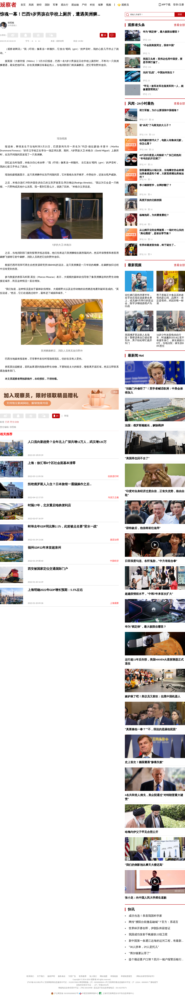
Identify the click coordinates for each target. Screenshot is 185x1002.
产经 (84, 4)
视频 (108, 4)
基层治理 (114, 539)
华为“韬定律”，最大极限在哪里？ (161, 31)
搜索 (180, 14)
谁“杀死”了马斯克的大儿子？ (155, 125)
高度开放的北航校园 (150, 200)
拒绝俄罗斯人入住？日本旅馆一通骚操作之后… (60, 484)
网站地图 (103, 976)
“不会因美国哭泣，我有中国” (159, 45)
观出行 (64, 4)
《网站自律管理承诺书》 (145, 976)
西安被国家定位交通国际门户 (48, 569)
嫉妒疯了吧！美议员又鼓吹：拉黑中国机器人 (152, 696)
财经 (39, 4)
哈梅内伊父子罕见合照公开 (141, 832)
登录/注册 (178, 4)
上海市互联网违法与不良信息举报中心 (116, 993)
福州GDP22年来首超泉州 (44, 547)
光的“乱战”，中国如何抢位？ (159, 72)
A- (32, 41)
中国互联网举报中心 (89, 993)
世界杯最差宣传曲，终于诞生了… (157, 245)
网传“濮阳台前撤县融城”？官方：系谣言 (153, 922)
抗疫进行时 (113, 476)
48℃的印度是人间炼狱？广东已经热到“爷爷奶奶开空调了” (160, 157)
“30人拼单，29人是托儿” (144, 947)
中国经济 (114, 561)
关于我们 (40, 976)
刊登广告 (72, 976)
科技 (92, 4)
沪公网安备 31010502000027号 (65, 993)
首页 (23, 4)
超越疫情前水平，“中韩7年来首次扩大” (149, 594)
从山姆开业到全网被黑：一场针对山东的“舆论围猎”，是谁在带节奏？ (161, 232)
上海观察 (114, 603)
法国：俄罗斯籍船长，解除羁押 (144, 425)
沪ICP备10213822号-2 (35, 982)
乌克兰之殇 (113, 497)
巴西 (7, 422)
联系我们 (30, 976)
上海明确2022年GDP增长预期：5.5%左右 (55, 590)
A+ (39, 41)
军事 (55, 4)
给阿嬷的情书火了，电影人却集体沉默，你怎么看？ (161, 142)
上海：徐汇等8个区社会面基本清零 (52, 463)
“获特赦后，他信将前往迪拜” (143, 528)
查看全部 (179, 25)
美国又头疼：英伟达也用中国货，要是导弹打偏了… (162, 60)
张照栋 (11, 23)
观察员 (123, 5)
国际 (47, 4)
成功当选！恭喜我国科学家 (145, 915)
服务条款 (61, 976)
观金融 (75, 4)
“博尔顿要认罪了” (139, 953)
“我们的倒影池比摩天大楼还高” (144, 865)
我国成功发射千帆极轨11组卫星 (148, 934)
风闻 (31, 4)
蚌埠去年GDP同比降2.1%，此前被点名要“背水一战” (63, 526)
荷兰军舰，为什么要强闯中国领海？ (159, 110)
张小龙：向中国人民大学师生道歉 (145, 897)
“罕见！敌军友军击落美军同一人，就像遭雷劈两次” (163, 88)
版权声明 (51, 976)
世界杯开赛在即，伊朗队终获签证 (149, 928)
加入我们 (93, 976)
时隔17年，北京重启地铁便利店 (49, 505)
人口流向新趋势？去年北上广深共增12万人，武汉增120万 (67, 442)
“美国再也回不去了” (137, 458)
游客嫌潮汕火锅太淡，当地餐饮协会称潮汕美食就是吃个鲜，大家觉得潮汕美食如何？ (161, 173)
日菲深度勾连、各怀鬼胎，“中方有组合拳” (151, 561)
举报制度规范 (126, 976)
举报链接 (114, 976)
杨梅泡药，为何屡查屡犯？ (154, 215)
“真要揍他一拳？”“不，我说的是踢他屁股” (151, 729)
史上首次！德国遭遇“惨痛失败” (144, 762)
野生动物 (14, 422)
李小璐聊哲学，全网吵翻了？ (155, 185)
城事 (100, 4)
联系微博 (82, 976)
